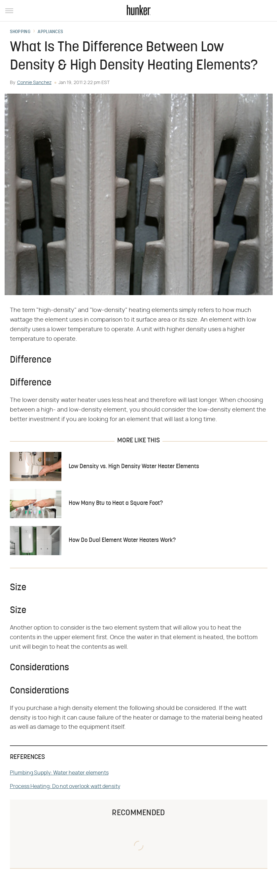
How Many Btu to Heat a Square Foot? (116, 503)
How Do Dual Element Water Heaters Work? (122, 540)
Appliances (50, 32)
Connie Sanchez (34, 82)
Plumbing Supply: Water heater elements (59, 772)
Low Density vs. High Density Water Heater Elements (134, 466)
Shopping (20, 32)
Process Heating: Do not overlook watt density (65, 786)
